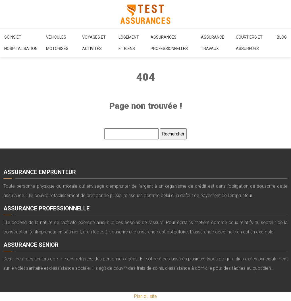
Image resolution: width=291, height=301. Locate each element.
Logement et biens (129, 43)
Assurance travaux (212, 43)
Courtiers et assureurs (249, 43)
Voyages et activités (94, 43)
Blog (282, 37)
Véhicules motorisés (57, 43)
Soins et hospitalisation (21, 43)
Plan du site (145, 296)
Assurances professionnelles (169, 43)
